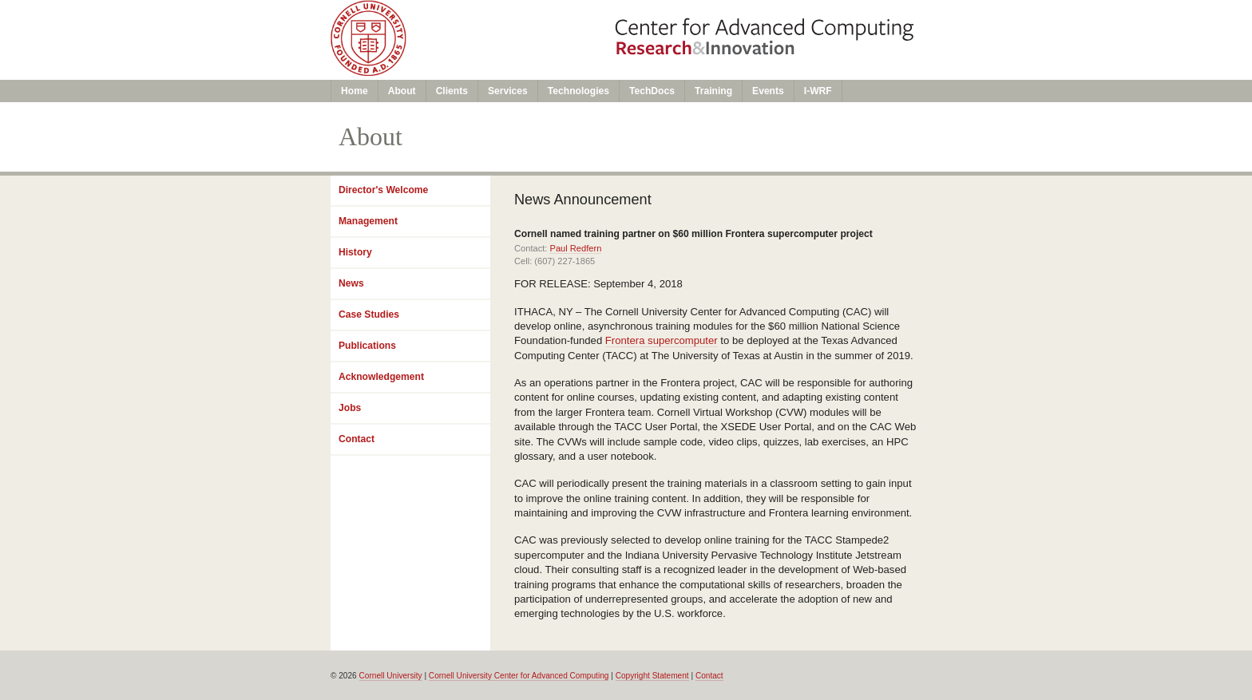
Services (508, 91)
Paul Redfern (575, 248)
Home (354, 91)
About (402, 91)
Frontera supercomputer (661, 340)
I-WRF (818, 91)
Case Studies (369, 314)
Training (713, 91)
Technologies (578, 91)
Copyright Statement (652, 675)
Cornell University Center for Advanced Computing (519, 675)
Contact (356, 439)
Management (368, 221)
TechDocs (652, 91)
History (355, 252)
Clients (452, 91)
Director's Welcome (383, 190)
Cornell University (390, 675)
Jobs (350, 407)
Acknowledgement (381, 376)
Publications (367, 345)
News (351, 283)
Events (768, 91)
